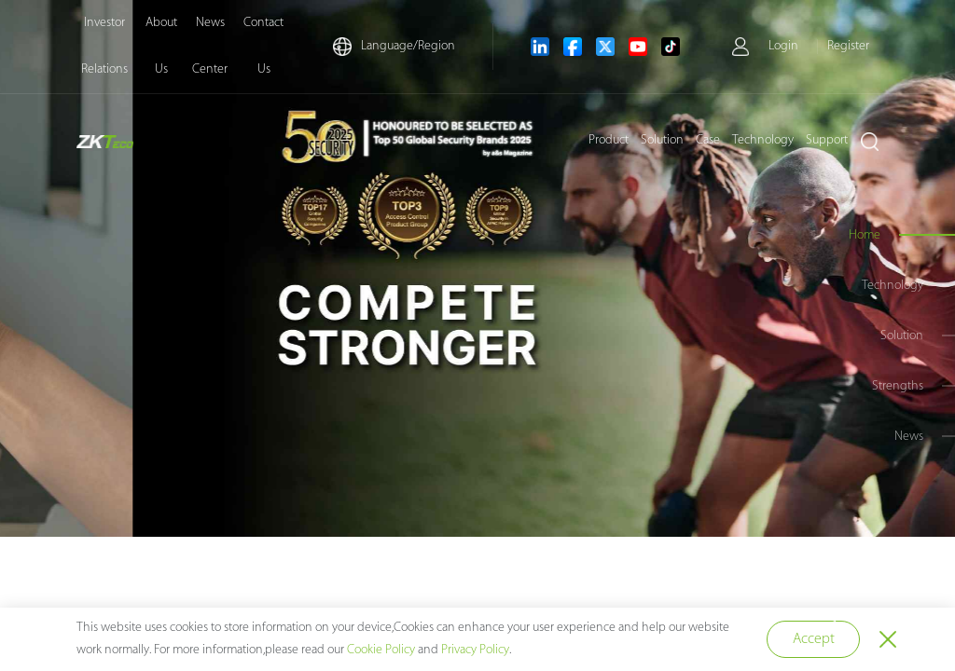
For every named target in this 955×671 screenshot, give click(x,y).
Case (708, 140)
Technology (763, 140)
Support (827, 140)
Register (848, 46)
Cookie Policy (381, 650)
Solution (662, 140)
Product (608, 140)
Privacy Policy (475, 650)
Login (783, 46)
